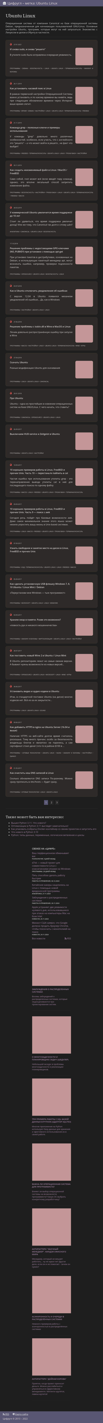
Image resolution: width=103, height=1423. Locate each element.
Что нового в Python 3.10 (24, 832)
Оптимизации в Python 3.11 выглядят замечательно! (39, 825)
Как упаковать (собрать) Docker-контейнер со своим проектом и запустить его (53, 829)
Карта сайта (20, 1414)
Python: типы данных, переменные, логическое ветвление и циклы (47, 835)
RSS (68, 938)
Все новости (38, 938)
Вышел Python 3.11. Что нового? (28, 822)
